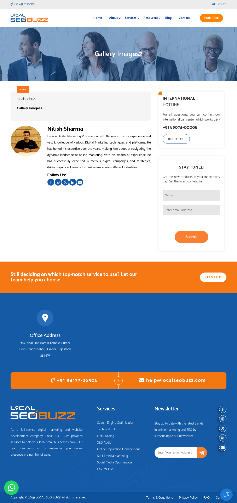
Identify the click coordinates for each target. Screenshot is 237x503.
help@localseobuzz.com (172, 380)
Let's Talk (213, 277)
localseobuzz (26, 99)
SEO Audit (104, 442)
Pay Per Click (105, 469)
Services (131, 18)
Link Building (105, 436)
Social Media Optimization (114, 462)
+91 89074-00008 (180, 127)
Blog (168, 18)
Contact (219, 4)
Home (97, 18)
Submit (191, 237)
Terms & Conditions (159, 498)
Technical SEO (107, 429)
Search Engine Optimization (115, 423)
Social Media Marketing (112, 456)
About (113, 18)
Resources (151, 18)
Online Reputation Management (118, 449)
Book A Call (211, 18)
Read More (176, 139)
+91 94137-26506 (22, 4)
